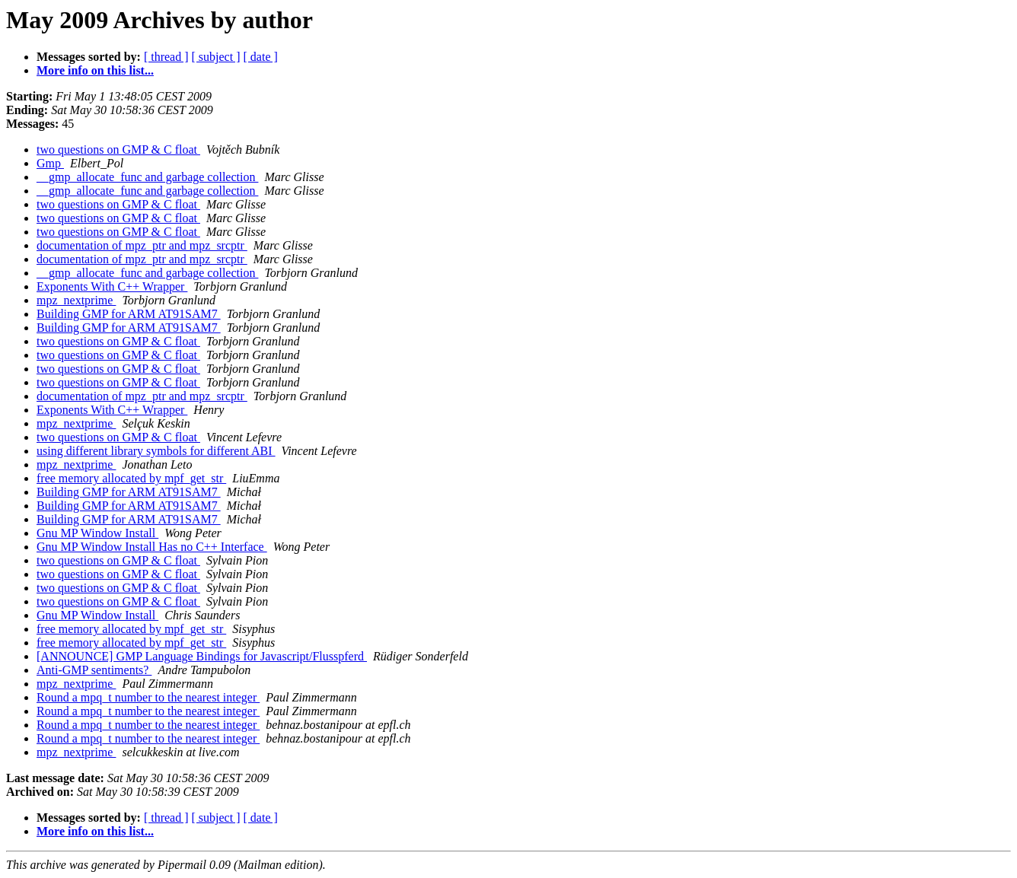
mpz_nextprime (76, 300)
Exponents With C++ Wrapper (112, 286)
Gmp (50, 163)
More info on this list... (95, 70)
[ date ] (261, 56)
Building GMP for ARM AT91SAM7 (129, 313)
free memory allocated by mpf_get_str (131, 478)
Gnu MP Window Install (97, 532)
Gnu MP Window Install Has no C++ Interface (152, 546)
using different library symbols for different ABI (156, 450)
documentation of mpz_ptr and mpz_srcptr (142, 245)
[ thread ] (166, 56)
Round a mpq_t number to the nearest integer (148, 697)
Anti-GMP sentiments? (94, 669)
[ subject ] (216, 56)
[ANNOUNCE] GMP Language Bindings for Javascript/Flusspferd (202, 656)
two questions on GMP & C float (118, 149)
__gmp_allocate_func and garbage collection (147, 176)
